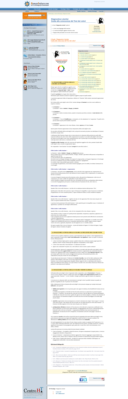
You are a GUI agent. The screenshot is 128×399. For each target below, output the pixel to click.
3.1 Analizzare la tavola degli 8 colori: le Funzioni (89, 60)
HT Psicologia (51, 13)
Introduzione (82, 53)
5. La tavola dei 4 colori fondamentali (87, 70)
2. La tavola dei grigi (83, 56)
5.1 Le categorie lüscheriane (85, 72)
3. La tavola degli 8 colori (84, 58)
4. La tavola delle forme (84, 68)
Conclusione (82, 91)
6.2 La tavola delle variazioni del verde (87, 80)
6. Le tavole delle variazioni (85, 77)
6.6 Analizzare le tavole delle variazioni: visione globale (91, 88)
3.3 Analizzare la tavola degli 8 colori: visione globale (90, 66)
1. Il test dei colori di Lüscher (85, 55)
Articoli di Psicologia (58, 13)
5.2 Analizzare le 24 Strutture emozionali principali (90, 74)
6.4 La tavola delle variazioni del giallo (87, 84)
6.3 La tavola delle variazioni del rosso (87, 82)
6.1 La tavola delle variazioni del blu (87, 78)
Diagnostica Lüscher (66, 13)
